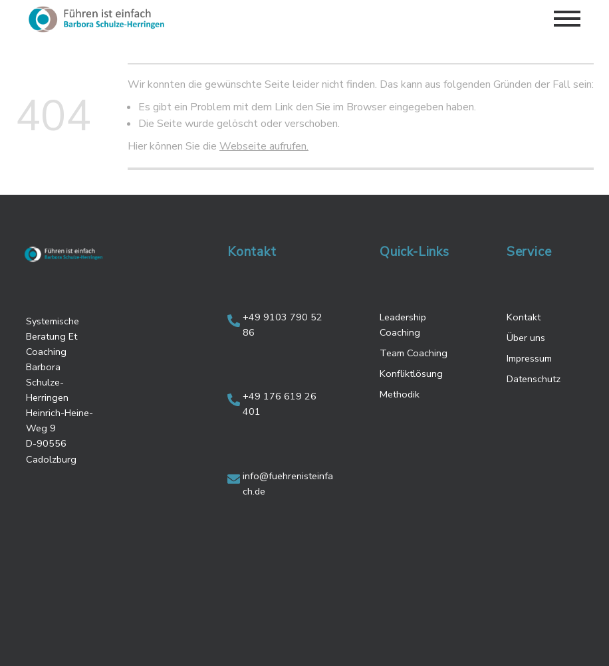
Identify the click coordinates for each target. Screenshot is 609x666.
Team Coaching (413, 353)
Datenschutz (533, 379)
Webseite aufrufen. (263, 146)
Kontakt (524, 317)
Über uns (526, 337)
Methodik (400, 394)
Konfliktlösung (411, 373)
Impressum (529, 358)
